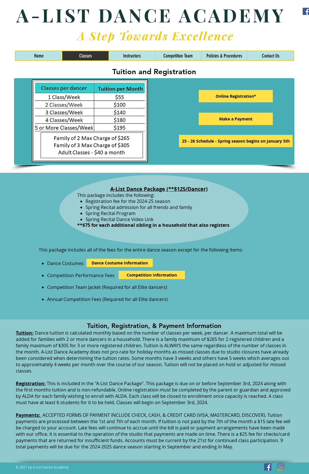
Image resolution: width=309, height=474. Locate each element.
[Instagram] (280, 467)
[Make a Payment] (236, 119)
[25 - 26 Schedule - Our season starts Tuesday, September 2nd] (236, 141)
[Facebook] (267, 467)
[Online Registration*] (236, 96)
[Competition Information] (152, 275)
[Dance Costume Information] (119, 263)
